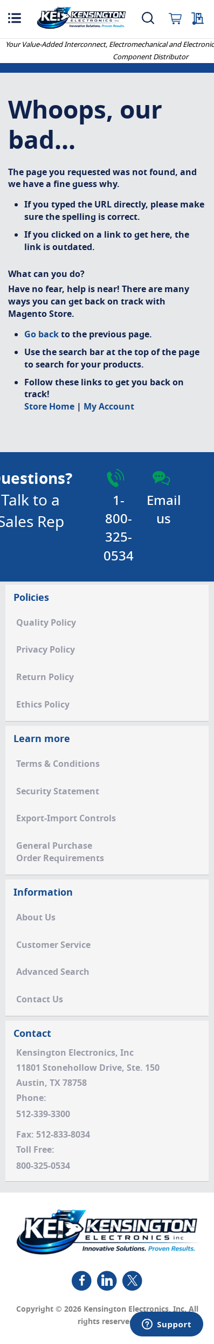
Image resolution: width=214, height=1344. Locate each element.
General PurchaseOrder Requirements (60, 852)
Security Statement (57, 791)
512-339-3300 (43, 1114)
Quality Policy (46, 622)
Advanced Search (52, 972)
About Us (36, 917)
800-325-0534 (43, 1166)
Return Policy (45, 677)
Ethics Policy (43, 704)
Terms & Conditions (58, 764)
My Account (109, 406)
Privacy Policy (45, 649)
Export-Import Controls (66, 818)
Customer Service (53, 945)
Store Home (49, 406)
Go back (41, 334)
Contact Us (39, 999)
